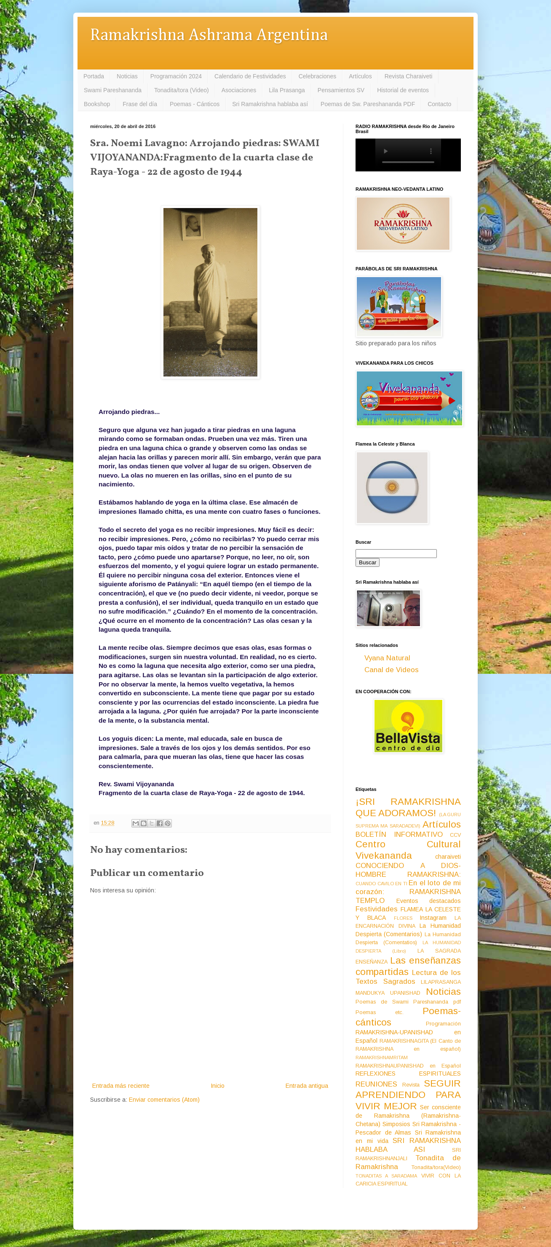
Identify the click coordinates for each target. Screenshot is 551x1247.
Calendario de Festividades (250, 76)
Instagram (433, 917)
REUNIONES (376, 1084)
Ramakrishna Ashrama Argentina (209, 35)
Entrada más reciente (121, 1085)
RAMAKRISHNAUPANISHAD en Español (408, 1066)
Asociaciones (239, 90)
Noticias (127, 76)
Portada (93, 76)
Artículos (360, 76)
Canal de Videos (391, 670)
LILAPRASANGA (441, 982)
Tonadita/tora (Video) (181, 90)
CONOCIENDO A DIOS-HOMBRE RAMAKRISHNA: (408, 870)
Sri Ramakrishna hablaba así (270, 104)
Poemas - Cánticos (194, 104)
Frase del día (140, 104)
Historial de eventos (403, 90)
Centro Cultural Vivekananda (408, 850)
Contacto (439, 104)
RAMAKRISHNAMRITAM (382, 1057)
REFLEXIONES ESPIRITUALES (408, 1073)
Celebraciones (318, 76)
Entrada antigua (307, 1085)
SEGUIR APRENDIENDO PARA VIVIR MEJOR (408, 1094)
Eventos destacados (428, 900)
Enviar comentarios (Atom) (164, 1099)
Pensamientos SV (341, 90)
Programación (443, 1024)
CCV (455, 835)
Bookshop (97, 104)
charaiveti (448, 856)
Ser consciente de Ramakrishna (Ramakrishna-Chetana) (408, 1115)
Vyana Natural (387, 658)
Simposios (396, 1124)
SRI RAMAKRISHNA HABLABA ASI (408, 1145)
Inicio (218, 1085)
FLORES (403, 918)
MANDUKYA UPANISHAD (388, 993)
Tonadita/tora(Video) (436, 1167)
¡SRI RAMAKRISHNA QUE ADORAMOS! (408, 807)
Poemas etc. (380, 1012)
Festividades (377, 909)
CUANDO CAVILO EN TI (381, 883)
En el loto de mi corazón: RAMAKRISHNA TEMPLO (408, 891)
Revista (411, 1085)
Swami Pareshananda (113, 90)
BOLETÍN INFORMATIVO (399, 834)
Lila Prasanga (287, 90)
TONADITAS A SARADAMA (386, 1175)
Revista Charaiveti (409, 76)
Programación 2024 (176, 76)
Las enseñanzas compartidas (408, 966)
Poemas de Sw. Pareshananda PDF (368, 104)
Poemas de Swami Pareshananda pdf (408, 1002)
